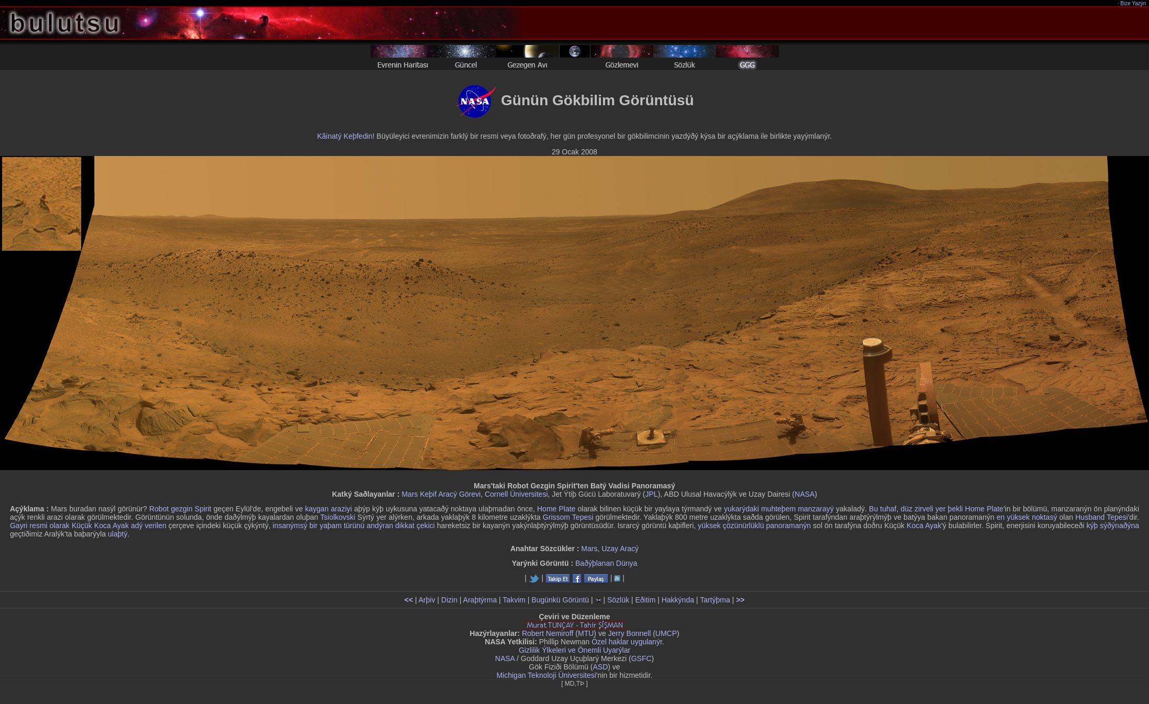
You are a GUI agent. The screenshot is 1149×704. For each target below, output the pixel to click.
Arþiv (427, 600)
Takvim (514, 600)
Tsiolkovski (337, 517)
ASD (600, 667)
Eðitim (645, 600)
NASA (805, 494)
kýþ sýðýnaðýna (1113, 525)
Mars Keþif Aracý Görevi (441, 494)
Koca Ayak (924, 525)
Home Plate (556, 509)
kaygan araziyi (328, 509)
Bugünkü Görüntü (560, 600)
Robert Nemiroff (548, 633)
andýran (379, 525)
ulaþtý (117, 534)
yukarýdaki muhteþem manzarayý (779, 509)
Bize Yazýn (1133, 3)
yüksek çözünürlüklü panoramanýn (754, 525)
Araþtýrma (480, 600)
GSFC (641, 658)
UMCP (666, 633)
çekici (426, 525)
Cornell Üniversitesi (516, 494)
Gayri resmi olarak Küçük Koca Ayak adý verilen (88, 525)
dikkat (405, 525)
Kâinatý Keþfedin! (346, 136)
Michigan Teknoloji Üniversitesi (546, 675)
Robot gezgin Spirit (180, 509)
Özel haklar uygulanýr (627, 642)
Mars (589, 548)
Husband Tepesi (1101, 517)
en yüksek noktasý (1027, 517)
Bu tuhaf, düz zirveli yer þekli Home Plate (936, 509)
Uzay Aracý (620, 548)
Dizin (449, 600)
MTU (586, 633)
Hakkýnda (678, 600)
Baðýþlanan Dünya (606, 563)
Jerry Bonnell (629, 633)
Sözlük (618, 600)
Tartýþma (715, 600)
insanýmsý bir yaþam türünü (319, 525)
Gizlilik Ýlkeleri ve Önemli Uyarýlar (574, 650)
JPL (651, 494)
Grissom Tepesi (568, 517)
